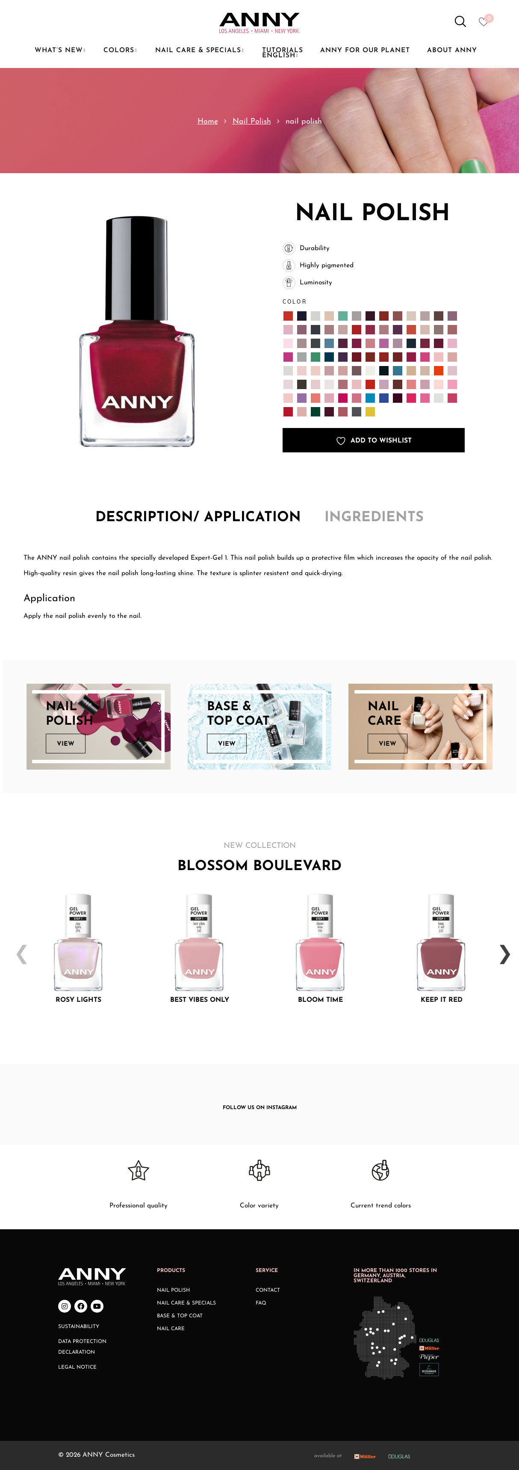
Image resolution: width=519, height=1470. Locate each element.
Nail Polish (252, 122)
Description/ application (198, 518)
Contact (268, 1290)
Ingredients (374, 518)
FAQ (261, 1303)
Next (501, 948)
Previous (18, 948)
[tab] (198, 518)
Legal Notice (77, 1367)
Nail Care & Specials (186, 1303)
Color (295, 301)
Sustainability (78, 1326)
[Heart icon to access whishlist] (486, 24)
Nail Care (171, 1328)
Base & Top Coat (180, 1316)
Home (208, 122)
